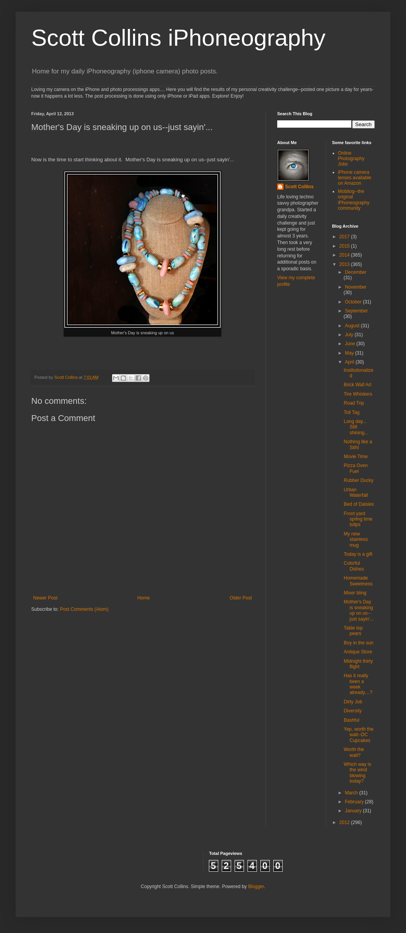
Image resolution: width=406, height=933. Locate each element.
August (353, 325)
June (350, 343)
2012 (345, 822)
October (354, 302)
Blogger (256, 886)
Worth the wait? (354, 752)
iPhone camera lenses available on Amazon (354, 177)
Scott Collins (66, 377)
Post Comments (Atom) (84, 609)
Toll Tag (351, 412)
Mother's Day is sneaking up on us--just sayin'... (359, 610)
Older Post (241, 598)
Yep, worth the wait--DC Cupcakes (358, 734)
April (350, 362)
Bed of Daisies (359, 504)
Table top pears (353, 630)
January (354, 810)
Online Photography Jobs (351, 158)
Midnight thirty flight (358, 663)
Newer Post (45, 598)
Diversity (352, 711)
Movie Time (355, 456)
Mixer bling (355, 593)
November (355, 287)
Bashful (351, 720)
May (350, 353)
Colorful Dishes (354, 565)
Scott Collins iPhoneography (178, 38)
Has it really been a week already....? (358, 684)
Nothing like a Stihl (358, 444)
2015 (345, 246)
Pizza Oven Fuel (355, 468)
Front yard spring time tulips (358, 519)
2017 (345, 236)
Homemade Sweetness (358, 580)
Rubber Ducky (358, 480)
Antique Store (358, 652)
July (349, 334)
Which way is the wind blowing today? (357, 773)
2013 (345, 264)
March (352, 793)
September (356, 311)
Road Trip (354, 403)
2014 (345, 255)
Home (143, 598)
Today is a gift (358, 554)
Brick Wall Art (357, 384)
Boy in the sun (358, 643)
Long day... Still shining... (356, 427)
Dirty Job (353, 702)
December (355, 272)
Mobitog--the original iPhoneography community (354, 200)
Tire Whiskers (358, 394)
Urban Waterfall (356, 492)
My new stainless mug (356, 539)
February (355, 802)
